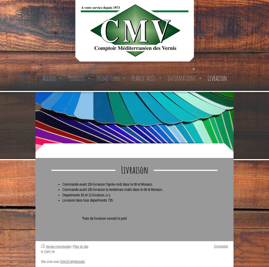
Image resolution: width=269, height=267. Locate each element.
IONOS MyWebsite (72, 262)
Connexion (221, 246)
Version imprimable (56, 246)
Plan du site (80, 246)
